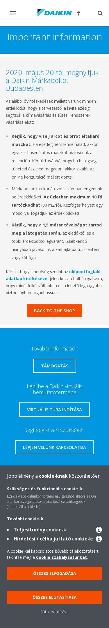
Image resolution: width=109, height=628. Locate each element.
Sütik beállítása (54, 612)
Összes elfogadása (54, 573)
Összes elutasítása (55, 597)
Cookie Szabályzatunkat (61, 557)
